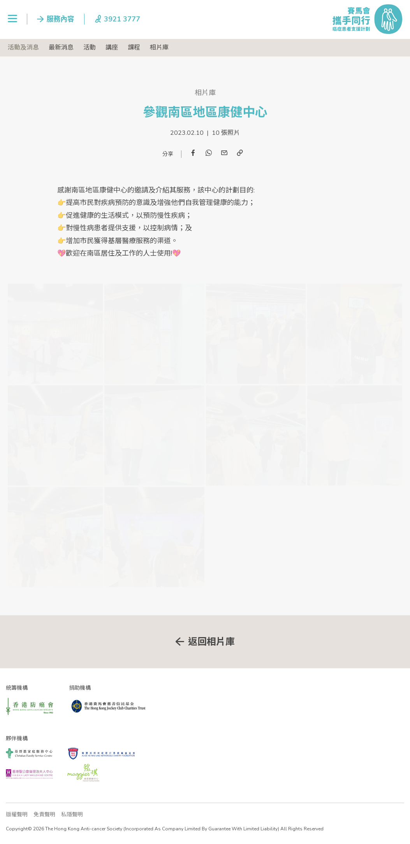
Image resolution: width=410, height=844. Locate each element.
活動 (89, 47)
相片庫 (159, 47)
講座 (112, 47)
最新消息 (61, 47)
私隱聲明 (72, 814)
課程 (134, 47)
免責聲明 (44, 814)
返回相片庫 (211, 642)
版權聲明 (17, 814)
